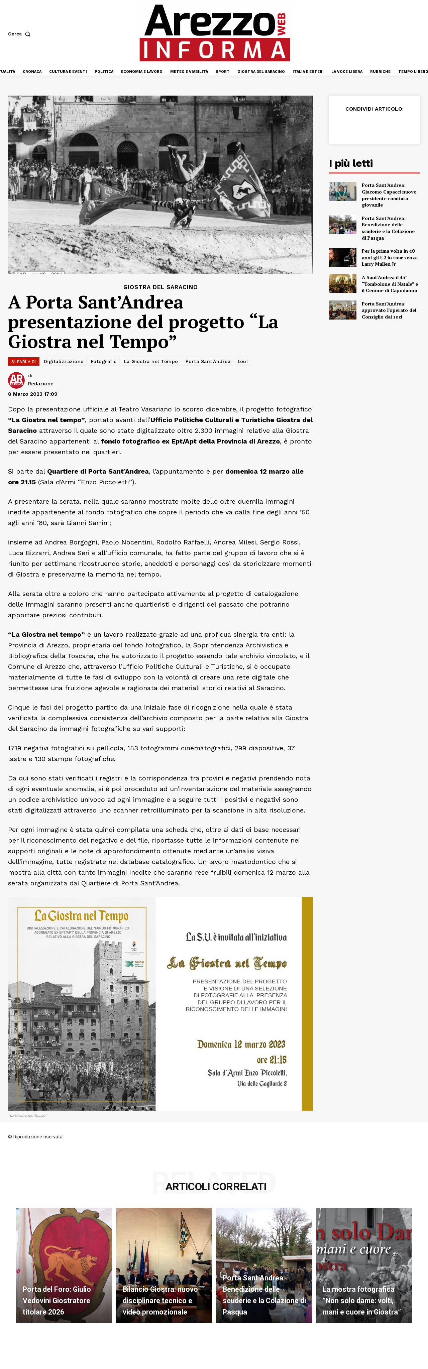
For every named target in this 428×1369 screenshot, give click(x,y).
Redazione (41, 383)
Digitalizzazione (64, 361)
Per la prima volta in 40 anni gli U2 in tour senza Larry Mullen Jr (390, 257)
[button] (20, 34)
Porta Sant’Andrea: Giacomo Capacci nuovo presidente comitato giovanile (389, 195)
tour (243, 361)
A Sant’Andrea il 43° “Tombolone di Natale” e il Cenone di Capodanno (390, 283)
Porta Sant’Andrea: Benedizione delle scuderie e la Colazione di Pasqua (388, 228)
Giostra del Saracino (160, 287)
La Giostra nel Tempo (151, 361)
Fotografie (104, 361)
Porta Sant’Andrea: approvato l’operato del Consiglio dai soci (389, 310)
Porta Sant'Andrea (208, 361)
